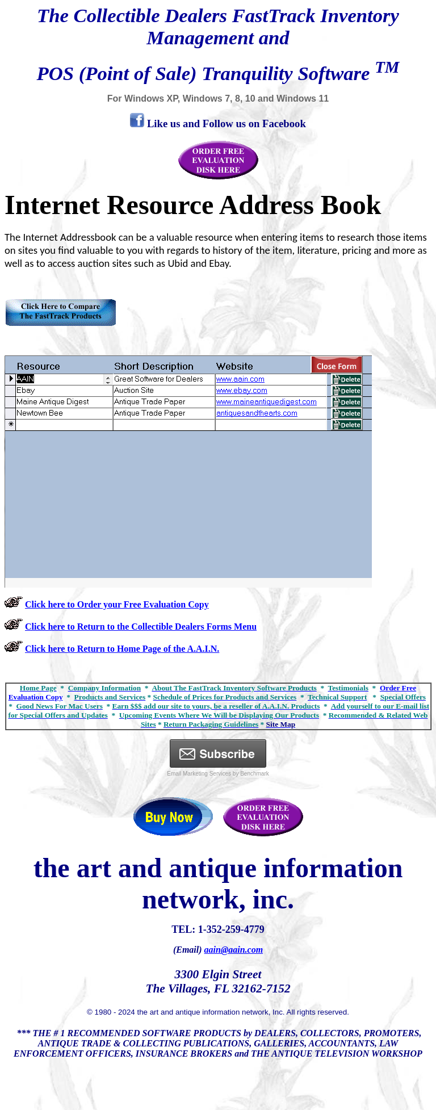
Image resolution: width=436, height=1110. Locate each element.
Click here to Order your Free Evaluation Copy (117, 604)
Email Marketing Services (199, 773)
